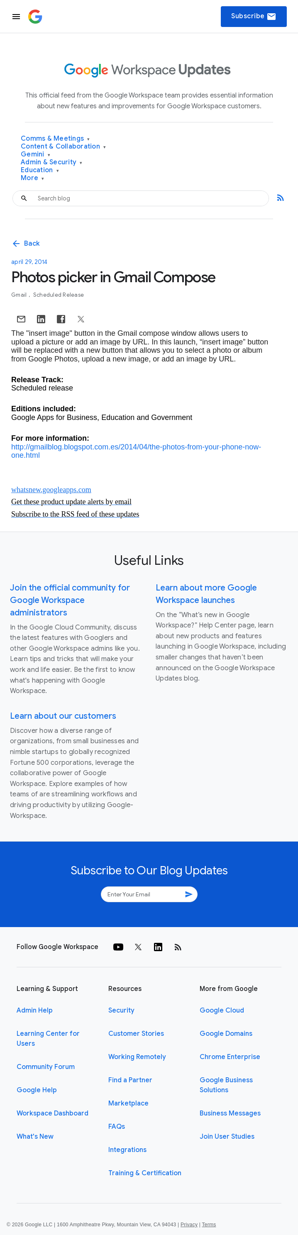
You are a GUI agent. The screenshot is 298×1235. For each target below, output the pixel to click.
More (32, 178)
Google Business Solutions (226, 1085)
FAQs (116, 1127)
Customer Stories (136, 1034)
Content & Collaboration (63, 147)
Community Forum (46, 1067)
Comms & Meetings (55, 139)
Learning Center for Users (48, 1039)
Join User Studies (227, 1136)
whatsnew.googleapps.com (51, 490)
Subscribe (253, 17)
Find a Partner (130, 1080)
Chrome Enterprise (230, 1057)
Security (121, 1010)
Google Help (37, 1090)
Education (40, 170)
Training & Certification (144, 1173)
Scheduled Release (58, 294)
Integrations (127, 1150)
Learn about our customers (63, 716)
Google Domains (226, 1034)
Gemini (35, 155)
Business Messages (230, 1113)
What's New (35, 1136)
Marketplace (128, 1103)
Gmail (19, 294)
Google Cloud (222, 1010)
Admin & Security (52, 162)
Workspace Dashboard (52, 1113)
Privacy (189, 1225)
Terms (209, 1225)
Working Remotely (137, 1057)
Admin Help (35, 1010)
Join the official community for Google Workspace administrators (70, 600)
